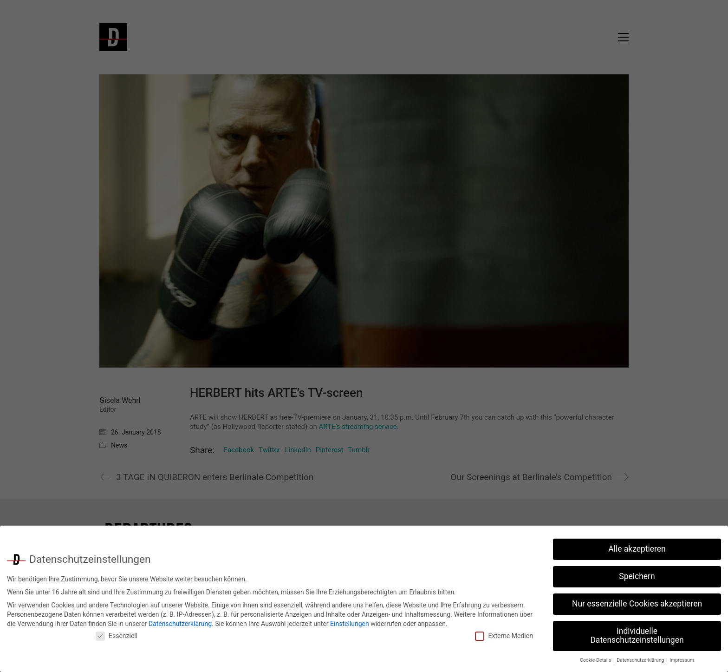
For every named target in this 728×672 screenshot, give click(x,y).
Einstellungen (349, 620)
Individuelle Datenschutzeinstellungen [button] (636, 632)
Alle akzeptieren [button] (637, 546)
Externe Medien (504, 633)
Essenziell (116, 633)
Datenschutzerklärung (180, 620)
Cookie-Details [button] (596, 657)
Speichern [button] (637, 573)
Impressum (682, 657)
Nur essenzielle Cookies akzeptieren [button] (637, 601)
